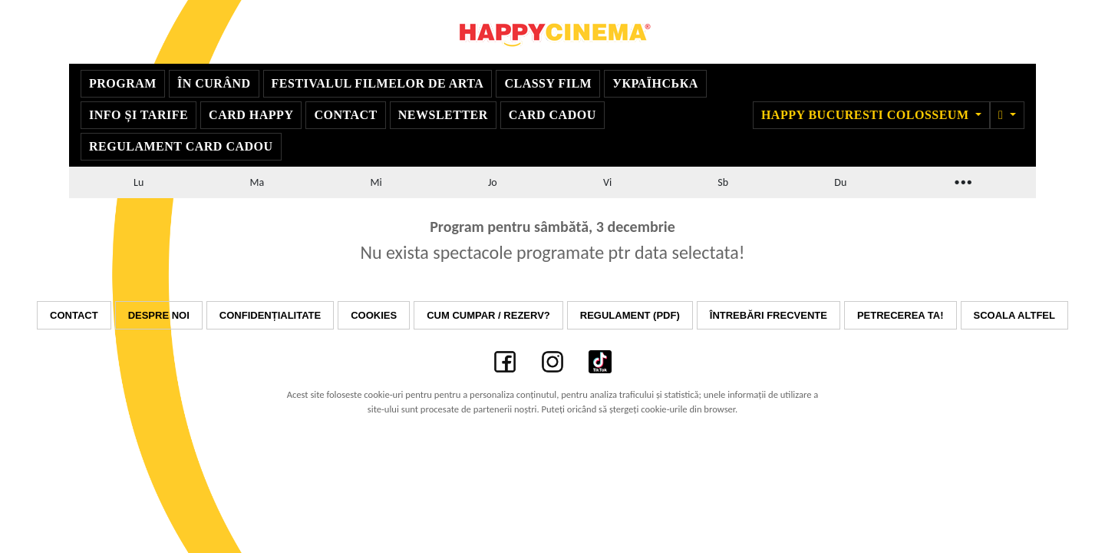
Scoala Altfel (1014, 315)
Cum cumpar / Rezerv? (488, 315)
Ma (257, 182)
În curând (214, 83)
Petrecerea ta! (900, 315)
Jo (492, 182)
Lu (138, 182)
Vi (607, 182)
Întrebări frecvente (768, 315)
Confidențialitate (270, 315)
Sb (722, 182)
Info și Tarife (138, 114)
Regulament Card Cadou (181, 146)
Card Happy (251, 114)
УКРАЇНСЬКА (655, 83)
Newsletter (443, 114)
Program (123, 83)
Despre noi (159, 315)
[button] (1007, 115)
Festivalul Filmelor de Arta (378, 83)
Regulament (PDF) (630, 315)
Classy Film (548, 83)
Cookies (374, 315)
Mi (375, 182)
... (962, 180)
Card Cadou (552, 114)
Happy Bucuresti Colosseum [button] (866, 114)
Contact (345, 114)
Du (840, 182)
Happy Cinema (552, 32)
